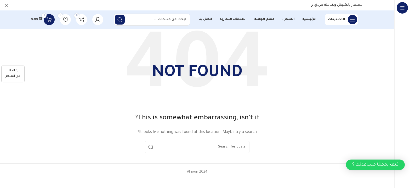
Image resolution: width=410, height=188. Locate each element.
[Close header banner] (6, 5)
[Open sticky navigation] (341, 19)
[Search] (152, 20)
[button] (375, 165)
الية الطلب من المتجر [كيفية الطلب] (13, 73)
